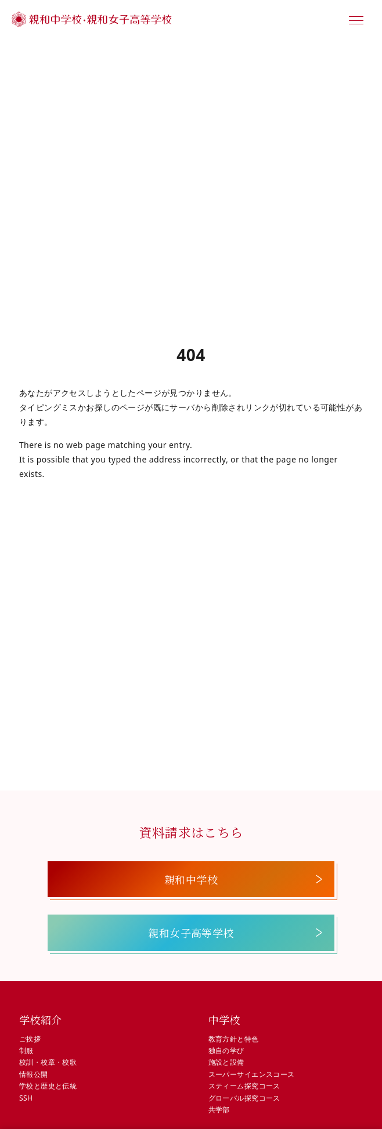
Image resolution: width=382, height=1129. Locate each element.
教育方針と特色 (233, 1039)
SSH (26, 1098)
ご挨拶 (30, 1039)
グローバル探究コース (244, 1098)
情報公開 (33, 1074)
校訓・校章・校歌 (48, 1062)
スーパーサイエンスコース (251, 1074)
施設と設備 (226, 1062)
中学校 (224, 1019)
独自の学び (226, 1050)
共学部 (219, 1110)
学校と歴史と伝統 (48, 1086)
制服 (26, 1050)
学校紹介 (40, 1019)
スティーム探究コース (244, 1086)
